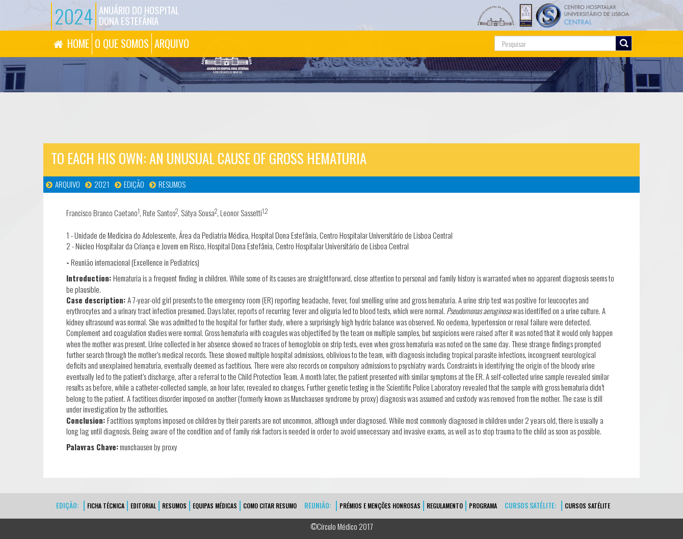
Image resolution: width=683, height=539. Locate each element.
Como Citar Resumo (270, 505)
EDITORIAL (143, 505)
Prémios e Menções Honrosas (380, 505)
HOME (78, 43)
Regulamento (445, 505)
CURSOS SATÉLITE (587, 505)
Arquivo (67, 184)
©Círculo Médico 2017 (341, 526)
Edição (134, 184)
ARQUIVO (171, 43)
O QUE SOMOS (122, 43)
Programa (483, 505)
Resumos (172, 184)
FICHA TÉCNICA (105, 505)
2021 (102, 184)
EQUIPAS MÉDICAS (215, 505)
